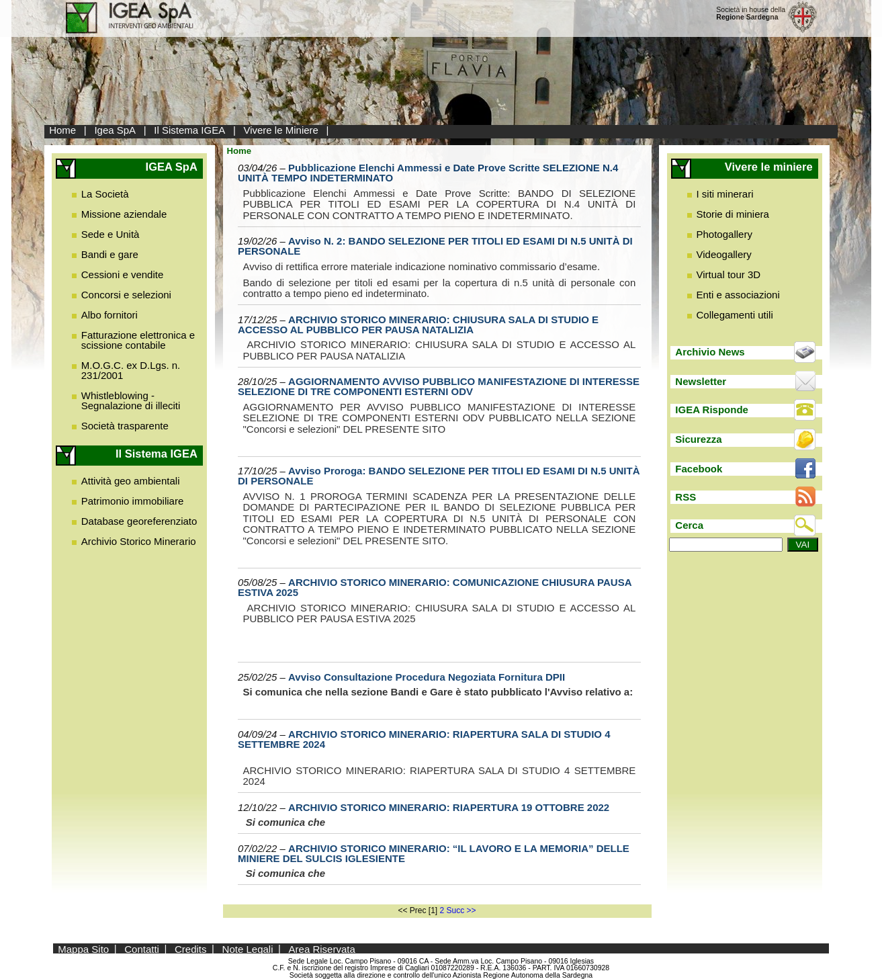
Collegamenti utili (735, 315)
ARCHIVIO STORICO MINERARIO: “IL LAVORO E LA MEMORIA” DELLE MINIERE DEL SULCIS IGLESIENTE (433, 853)
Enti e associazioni (738, 294)
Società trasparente (125, 425)
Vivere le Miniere (280, 130)
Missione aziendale (124, 214)
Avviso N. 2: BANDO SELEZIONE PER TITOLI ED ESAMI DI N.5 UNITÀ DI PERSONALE (435, 246)
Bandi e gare (109, 254)
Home (62, 130)
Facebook (698, 468)
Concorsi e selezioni (126, 294)
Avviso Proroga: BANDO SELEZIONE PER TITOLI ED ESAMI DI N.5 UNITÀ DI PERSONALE (439, 475)
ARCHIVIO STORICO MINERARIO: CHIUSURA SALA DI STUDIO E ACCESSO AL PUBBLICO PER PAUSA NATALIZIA (418, 324)
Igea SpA (115, 130)
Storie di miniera (733, 214)
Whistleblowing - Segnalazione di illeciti (131, 400)
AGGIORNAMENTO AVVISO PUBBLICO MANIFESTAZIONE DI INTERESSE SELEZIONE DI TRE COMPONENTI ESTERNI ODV (439, 386)
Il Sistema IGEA (189, 130)
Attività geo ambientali (130, 480)
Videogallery (724, 254)
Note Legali (247, 948)
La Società (105, 194)
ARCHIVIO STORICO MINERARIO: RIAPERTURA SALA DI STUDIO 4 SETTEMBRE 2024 (424, 739)
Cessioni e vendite (122, 274)
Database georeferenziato (139, 521)
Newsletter (700, 381)
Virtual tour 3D (729, 274)
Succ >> (461, 910)
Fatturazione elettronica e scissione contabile (138, 340)
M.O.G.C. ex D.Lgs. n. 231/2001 (131, 370)
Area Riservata (322, 948)
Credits (191, 948)
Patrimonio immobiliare (132, 501)
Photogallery (724, 234)
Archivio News (709, 351)
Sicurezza (698, 439)
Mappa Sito (83, 948)
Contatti (141, 948)
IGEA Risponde (711, 409)
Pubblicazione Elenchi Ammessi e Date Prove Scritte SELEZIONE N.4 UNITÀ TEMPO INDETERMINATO (428, 172)
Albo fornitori (109, 315)
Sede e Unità (110, 234)
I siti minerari (725, 194)
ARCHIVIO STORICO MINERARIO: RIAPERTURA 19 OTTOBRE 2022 (448, 807)
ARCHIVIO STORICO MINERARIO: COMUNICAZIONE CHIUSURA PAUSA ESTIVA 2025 (434, 587)
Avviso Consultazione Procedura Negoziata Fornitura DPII (426, 677)
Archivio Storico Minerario (138, 541)
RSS (685, 497)
